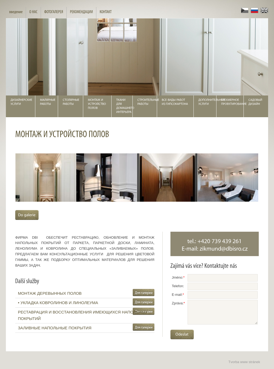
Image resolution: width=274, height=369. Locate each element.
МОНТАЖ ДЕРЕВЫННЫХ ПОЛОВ (50, 293)
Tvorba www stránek (244, 362)
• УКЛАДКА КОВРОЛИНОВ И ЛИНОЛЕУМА (58, 302)
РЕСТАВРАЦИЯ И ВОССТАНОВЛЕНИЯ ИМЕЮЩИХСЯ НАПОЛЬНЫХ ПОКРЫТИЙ (83, 315)
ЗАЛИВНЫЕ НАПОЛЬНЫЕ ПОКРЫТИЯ (54, 328)
